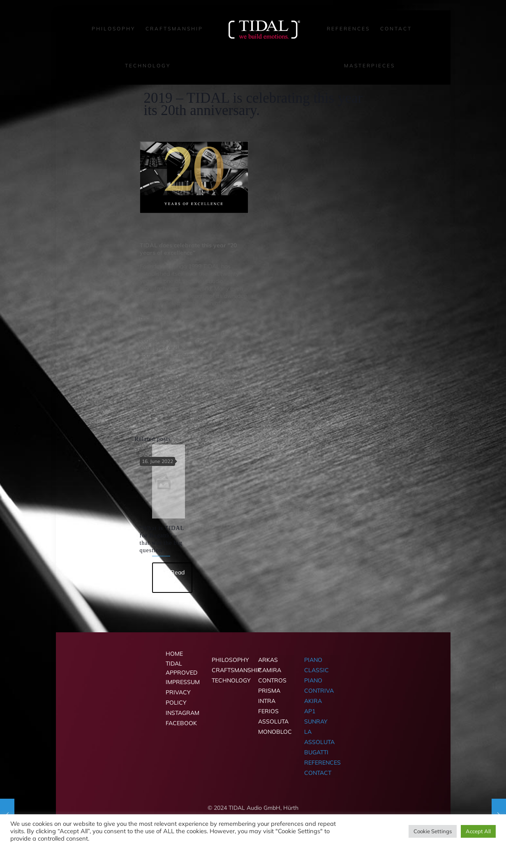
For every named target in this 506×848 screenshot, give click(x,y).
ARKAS (268, 660)
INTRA (266, 701)
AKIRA (313, 701)
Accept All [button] (478, 831)
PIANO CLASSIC (316, 665)
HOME (174, 653)
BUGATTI (316, 752)
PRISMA (269, 690)
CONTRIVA (319, 690)
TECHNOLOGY (230, 680)
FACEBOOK (181, 723)
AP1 (309, 711)
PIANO (313, 680)
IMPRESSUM (183, 682)
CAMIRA (269, 670)
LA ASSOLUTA (319, 737)
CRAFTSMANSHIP (230, 670)
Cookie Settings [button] (433, 831)
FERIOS (268, 711)
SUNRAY (316, 721)
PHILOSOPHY (230, 660)
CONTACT (317, 773)
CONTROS (272, 680)
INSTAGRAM (182, 713)
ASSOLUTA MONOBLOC (275, 726)
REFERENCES (322, 762)
